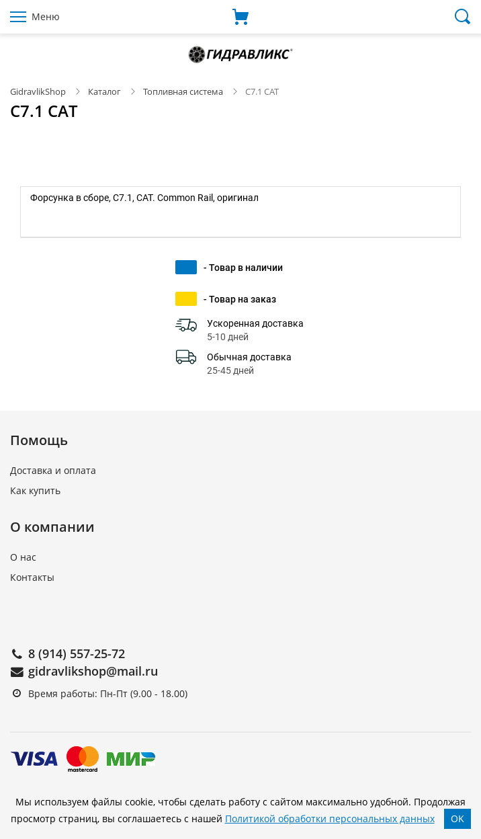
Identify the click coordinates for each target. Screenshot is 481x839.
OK (457, 818)
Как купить (35, 490)
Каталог (104, 91)
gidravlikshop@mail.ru (93, 671)
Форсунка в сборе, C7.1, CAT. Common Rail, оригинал (144, 197)
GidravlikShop (38, 91)
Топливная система (183, 91)
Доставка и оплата (53, 470)
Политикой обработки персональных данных (330, 818)
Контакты (32, 577)
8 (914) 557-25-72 (76, 653)
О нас (23, 557)
